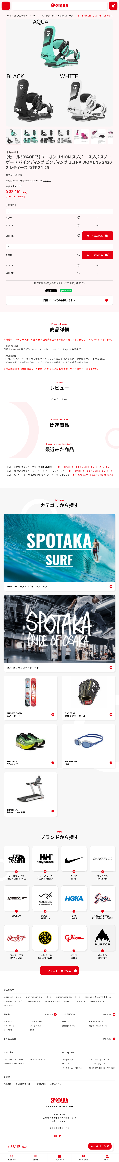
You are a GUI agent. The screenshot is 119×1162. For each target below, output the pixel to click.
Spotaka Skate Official (14, 1063)
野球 (32, 1029)
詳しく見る (107, 1039)
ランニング (8, 1029)
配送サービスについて (98, 1025)
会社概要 (7, 1084)
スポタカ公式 (67, 1059)
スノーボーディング (97, 1063)
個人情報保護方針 (22, 1084)
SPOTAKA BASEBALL (39, 1059)
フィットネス (35, 1025)
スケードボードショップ (99, 1059)
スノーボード (9, 1025)
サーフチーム (67, 1063)
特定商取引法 (40, 1084)
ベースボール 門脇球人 (72, 1068)
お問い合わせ (55, 1084)
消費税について (68, 1025)
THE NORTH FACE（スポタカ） (102, 1068)
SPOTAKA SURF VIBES (13, 1059)
